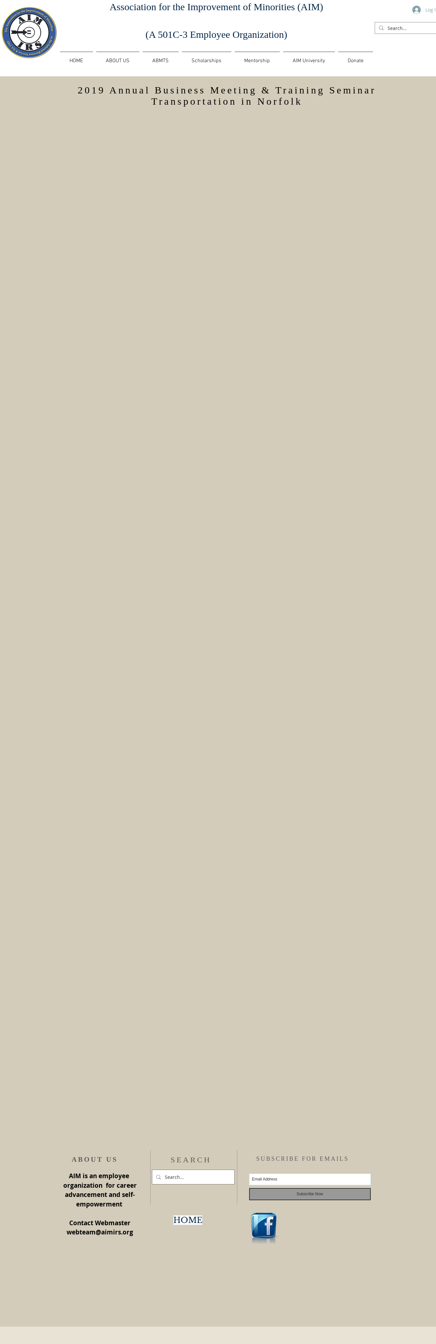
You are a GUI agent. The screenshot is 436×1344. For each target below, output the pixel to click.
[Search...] (408, 28)
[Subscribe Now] (310, 1194)
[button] (160, 58)
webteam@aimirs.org (100, 1232)
